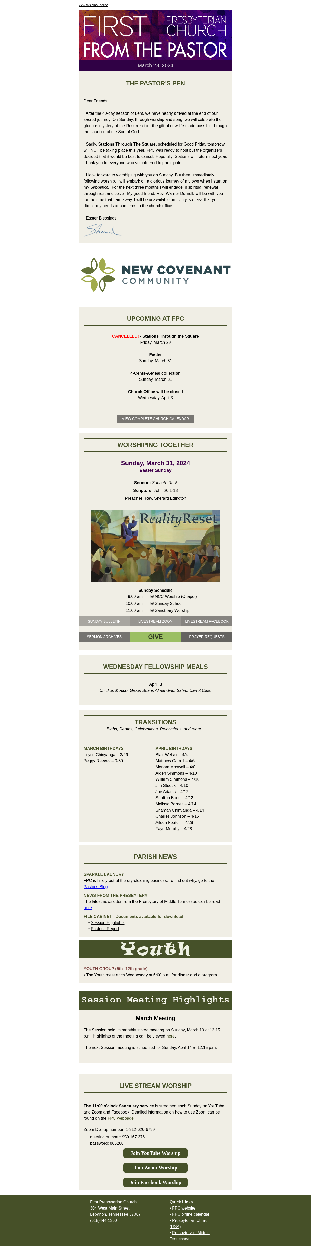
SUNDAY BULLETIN (104, 621)
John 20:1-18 (166, 490)
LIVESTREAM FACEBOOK (207, 621)
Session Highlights (108, 922)
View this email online (93, 5)
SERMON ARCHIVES (104, 637)
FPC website (184, 1208)
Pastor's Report (105, 929)
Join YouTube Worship (156, 1153)
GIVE (155, 636)
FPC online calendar (190, 1214)
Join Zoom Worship (155, 1168)
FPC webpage (120, 1118)
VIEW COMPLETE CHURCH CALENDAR (155, 419)
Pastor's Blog (96, 886)
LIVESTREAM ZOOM (155, 621)
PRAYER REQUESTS (206, 637)
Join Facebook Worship (155, 1182)
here (88, 908)
